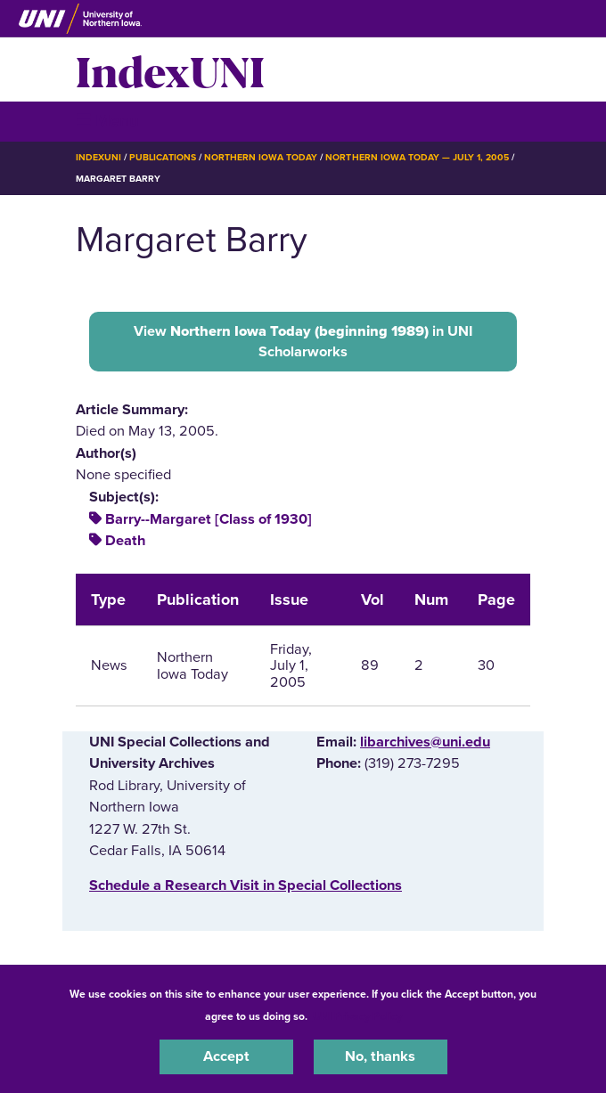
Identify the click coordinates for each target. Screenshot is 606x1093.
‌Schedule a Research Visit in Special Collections (245, 885)
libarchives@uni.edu (425, 742)
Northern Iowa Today (261, 157)
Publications (162, 157)
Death (125, 541)
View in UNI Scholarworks (303, 341)
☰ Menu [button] (107, 120)
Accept (226, 1056)
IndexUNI (170, 69)
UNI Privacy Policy (357, 1016)
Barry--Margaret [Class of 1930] (208, 519)
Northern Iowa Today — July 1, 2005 (417, 157)
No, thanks (380, 1056)
